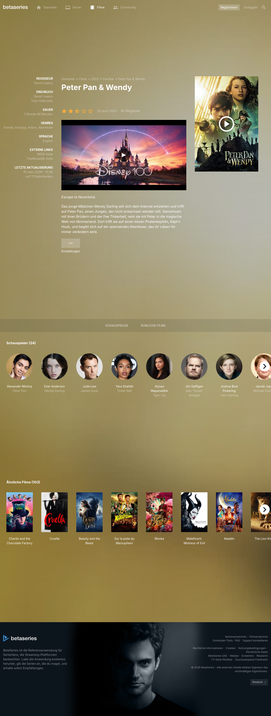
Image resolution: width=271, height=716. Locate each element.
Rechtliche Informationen (208, 648)
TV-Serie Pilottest (221, 659)
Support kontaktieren (255, 640)
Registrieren (229, 7)
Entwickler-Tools (223, 640)
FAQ (237, 640)
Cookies (230, 648)
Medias (234, 655)
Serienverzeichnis (235, 636)
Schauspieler (116, 325)
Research (262, 655)
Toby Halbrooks (42, 101)
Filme (83, 79)
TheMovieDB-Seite (39, 158)
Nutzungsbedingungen (252, 648)
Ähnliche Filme (153, 325)
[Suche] (264, 7)
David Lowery (43, 83)
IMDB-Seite (45, 154)
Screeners (248, 655)
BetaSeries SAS (217, 655)
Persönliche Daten (257, 652)
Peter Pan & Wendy (131, 79)
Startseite (68, 79)
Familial (108, 79)
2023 (95, 79)
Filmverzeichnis (258, 636)
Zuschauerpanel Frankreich (251, 659)
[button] (19, 377)
